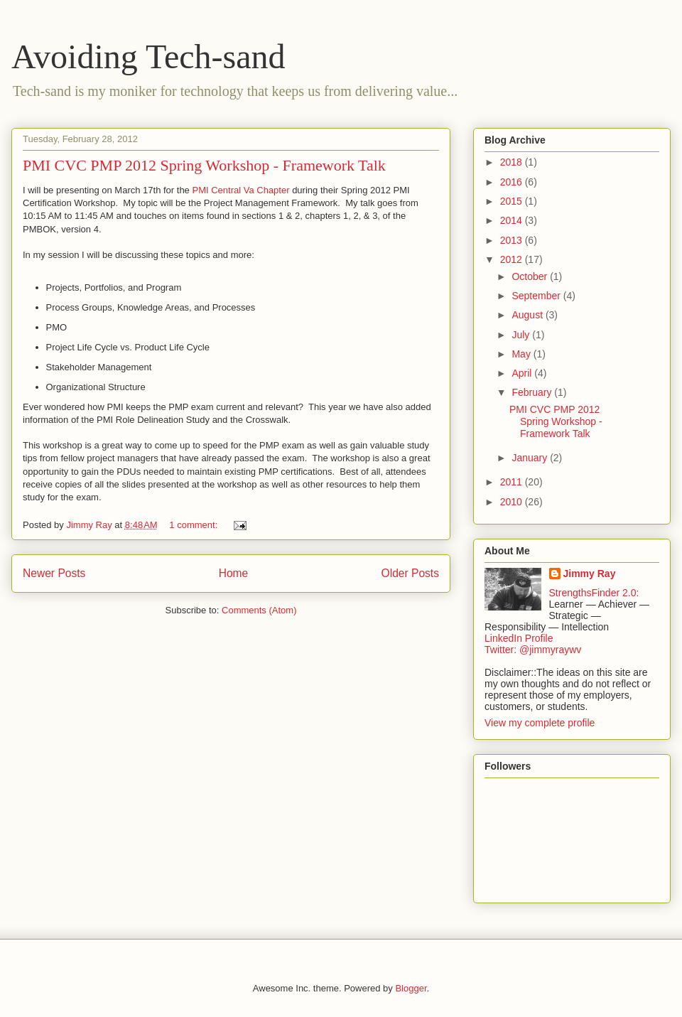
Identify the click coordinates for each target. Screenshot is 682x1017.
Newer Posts (54, 573)
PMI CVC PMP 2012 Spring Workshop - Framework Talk (204, 165)
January (531, 457)
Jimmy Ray (589, 573)
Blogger (410, 988)
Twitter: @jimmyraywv (533, 649)
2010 (512, 501)
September (537, 295)
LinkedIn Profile (519, 638)
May (522, 354)
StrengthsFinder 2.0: (594, 592)
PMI (201, 190)
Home (234, 573)
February (533, 392)
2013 (512, 240)
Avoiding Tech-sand (148, 56)
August (528, 315)
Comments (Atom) (259, 610)
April (523, 373)
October (531, 276)
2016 (512, 182)
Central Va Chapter (250, 190)
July (522, 334)
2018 (512, 162)
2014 (512, 220)
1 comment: (194, 525)
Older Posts (410, 573)
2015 (512, 201)
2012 (512, 259)
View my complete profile (540, 722)
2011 (512, 482)
